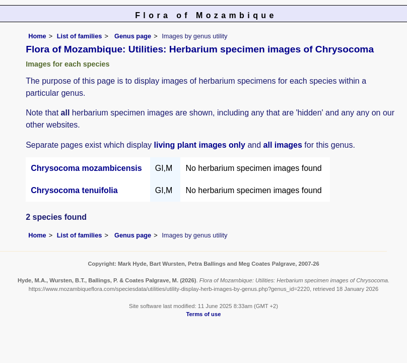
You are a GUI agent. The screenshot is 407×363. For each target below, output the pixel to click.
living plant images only (199, 145)
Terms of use (203, 314)
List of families (79, 36)
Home (37, 36)
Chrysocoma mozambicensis (86, 168)
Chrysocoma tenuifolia (74, 190)
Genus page (132, 36)
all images (282, 145)
